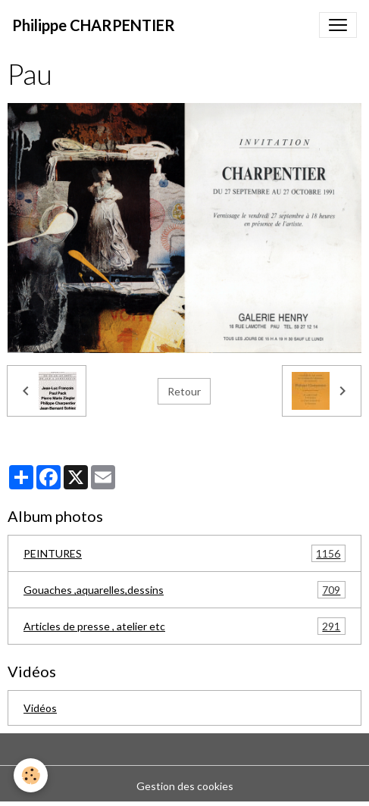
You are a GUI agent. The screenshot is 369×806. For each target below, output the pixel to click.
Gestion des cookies (184, 785)
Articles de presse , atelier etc (184, 626)
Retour (184, 391)
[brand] (93, 25)
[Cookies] (31, 775)
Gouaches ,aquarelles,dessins (184, 589)
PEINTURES (184, 553)
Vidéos (40, 707)
